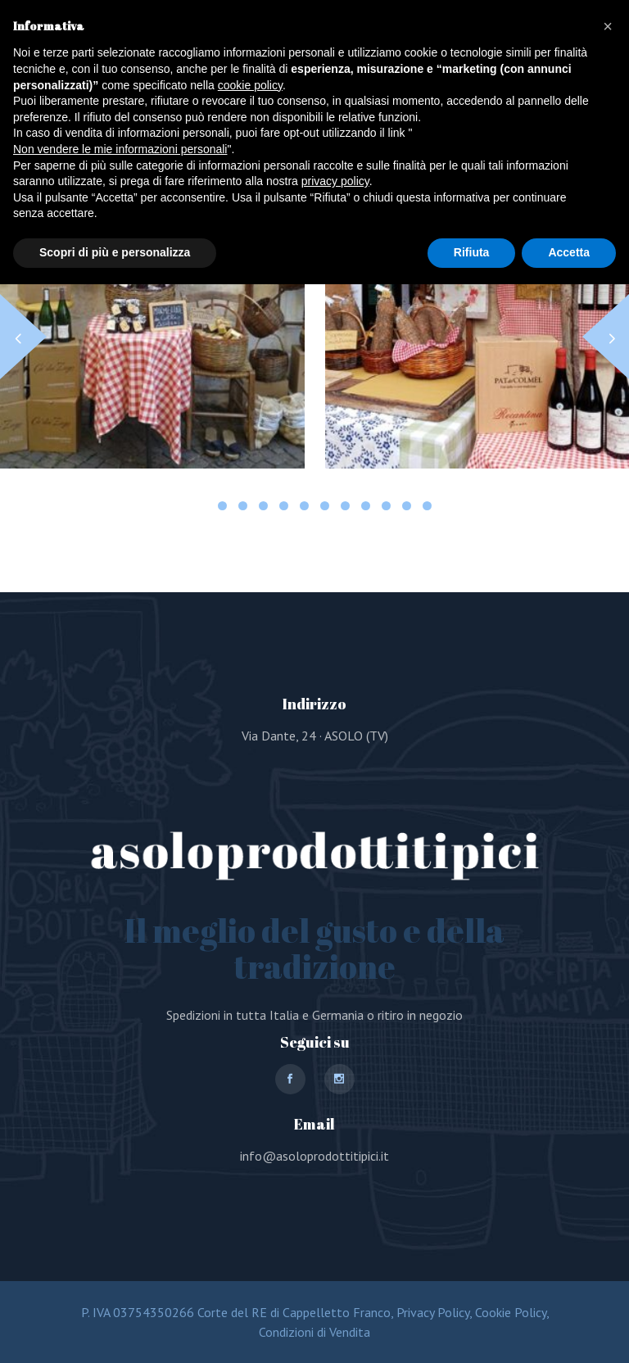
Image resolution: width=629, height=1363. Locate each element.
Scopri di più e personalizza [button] (114, 252)
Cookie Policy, (510, 1312)
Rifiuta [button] (472, 252)
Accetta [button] (569, 252)
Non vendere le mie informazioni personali (120, 149)
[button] (605, 336)
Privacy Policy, (432, 1312)
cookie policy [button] (250, 85)
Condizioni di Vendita (314, 1332)
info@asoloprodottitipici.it (314, 1156)
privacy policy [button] (335, 181)
